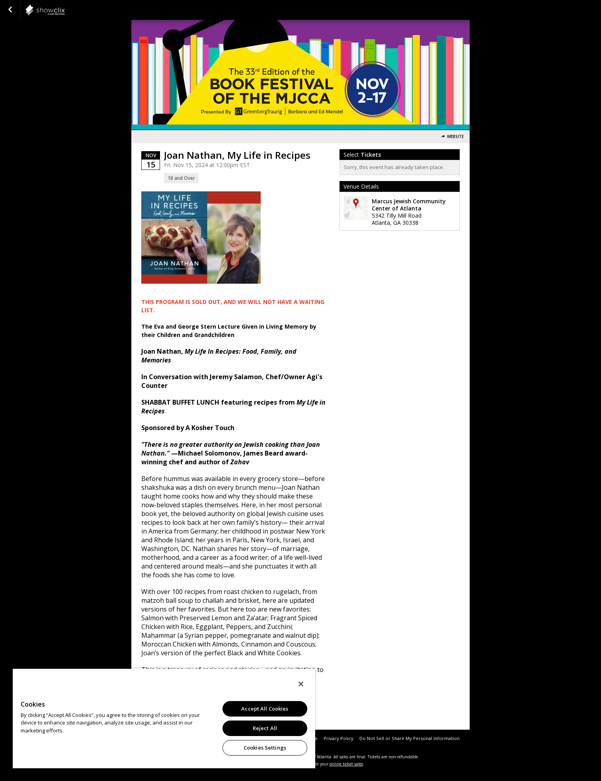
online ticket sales (346, 764)
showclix (64, 10)
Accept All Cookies (264, 708)
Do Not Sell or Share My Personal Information (409, 738)
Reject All (265, 728)
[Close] (301, 684)
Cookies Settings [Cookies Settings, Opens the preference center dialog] (265, 747)
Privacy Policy (338, 738)
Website (455, 136)
